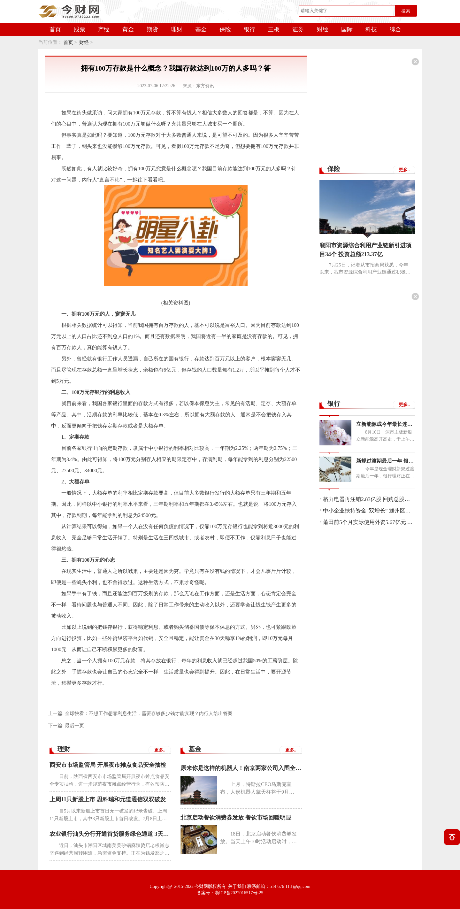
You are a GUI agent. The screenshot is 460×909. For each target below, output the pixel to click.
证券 (298, 29)
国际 (347, 29)
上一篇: (140, 713)
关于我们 (237, 886)
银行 (249, 29)
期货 (152, 29)
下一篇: (66, 725)
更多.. (159, 750)
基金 (201, 29)
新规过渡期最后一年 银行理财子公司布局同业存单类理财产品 (385, 461)
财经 (322, 29)
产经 (104, 29)
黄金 (128, 29)
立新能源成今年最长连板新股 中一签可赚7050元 (385, 424)
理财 (176, 29)
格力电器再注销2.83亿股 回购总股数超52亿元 (377, 499)
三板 (274, 29)
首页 (55, 29)
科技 (371, 29)
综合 (395, 29)
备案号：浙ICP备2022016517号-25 (230, 892)
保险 (225, 29)
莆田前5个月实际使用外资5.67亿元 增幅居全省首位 (384, 522)
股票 (79, 29)
